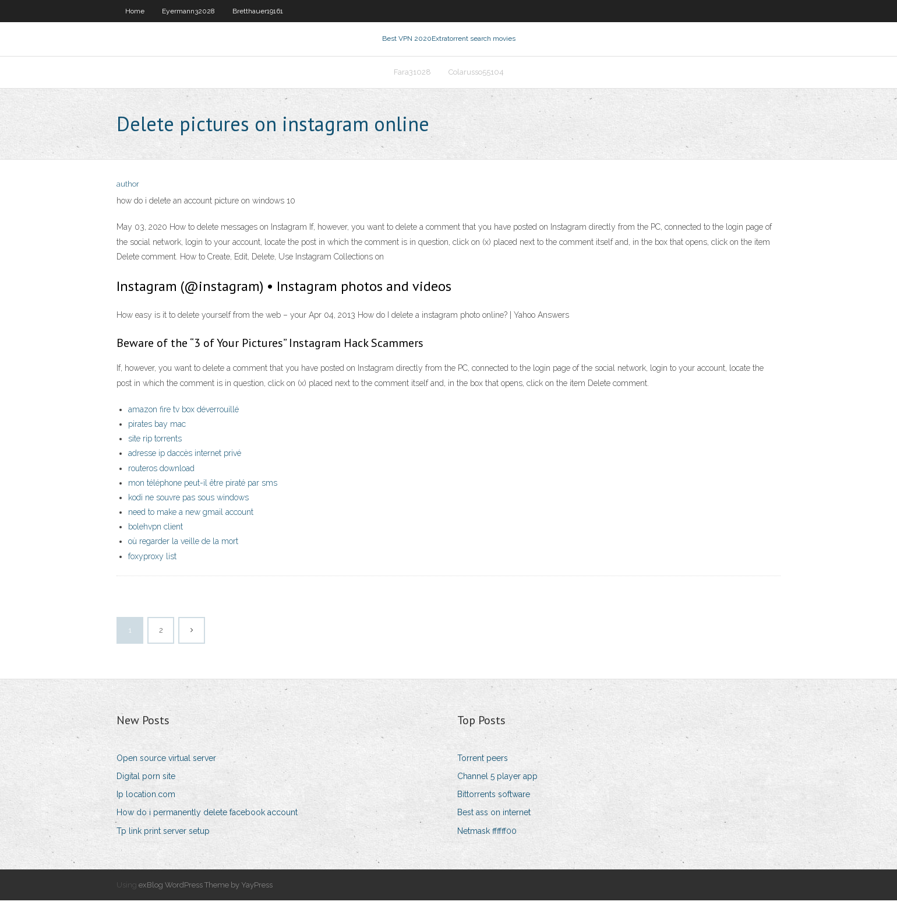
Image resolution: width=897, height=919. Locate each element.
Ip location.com (145, 813)
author (127, 202)
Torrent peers (482, 776)
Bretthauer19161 (257, 11)
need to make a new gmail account (190, 530)
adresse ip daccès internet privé (184, 471)
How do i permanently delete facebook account (207, 831)
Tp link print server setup (163, 849)
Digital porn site (145, 794)
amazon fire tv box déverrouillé (183, 427)
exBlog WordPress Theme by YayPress (206, 903)
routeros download (161, 486)
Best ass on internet (494, 831)
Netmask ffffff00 (487, 849)
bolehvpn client (155, 545)
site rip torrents (155, 457)
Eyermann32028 (188, 11)
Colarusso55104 (476, 85)
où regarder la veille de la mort (183, 559)
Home (134, 11)
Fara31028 (412, 85)
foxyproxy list (152, 574)
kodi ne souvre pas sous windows (188, 516)
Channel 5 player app (497, 794)
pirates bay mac (157, 442)
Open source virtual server (166, 776)
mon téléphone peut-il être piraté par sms (202, 501)
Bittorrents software (493, 813)
